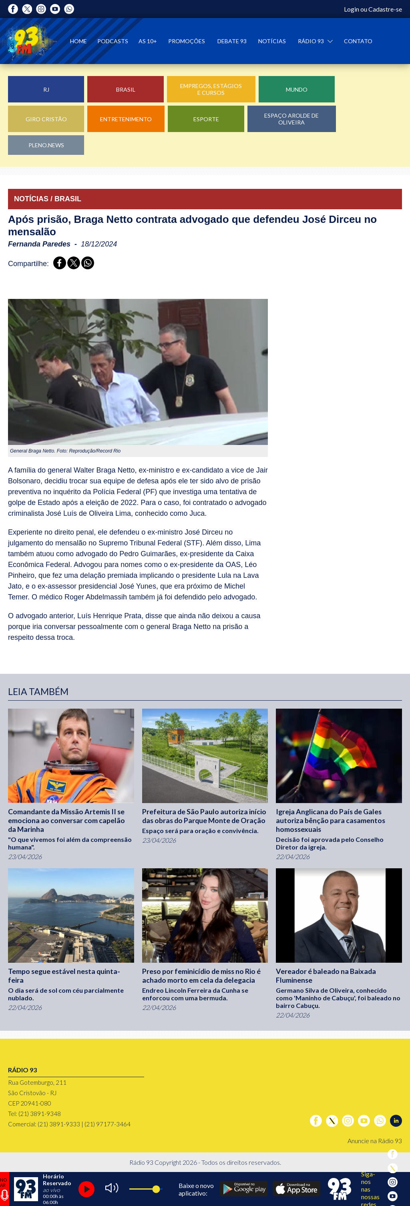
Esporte (206, 119)
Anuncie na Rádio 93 (375, 1140)
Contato (358, 41)
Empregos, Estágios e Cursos (211, 89)
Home (78, 41)
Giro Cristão (46, 119)
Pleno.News (46, 145)
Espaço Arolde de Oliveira (291, 119)
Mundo (297, 89)
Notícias (272, 41)
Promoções (186, 41)
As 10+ (148, 41)
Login (351, 9)
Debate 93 (232, 41)
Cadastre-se (385, 9)
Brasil (125, 89)
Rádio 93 (311, 41)
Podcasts (112, 41)
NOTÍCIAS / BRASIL (47, 199)
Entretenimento (126, 119)
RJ (46, 89)
